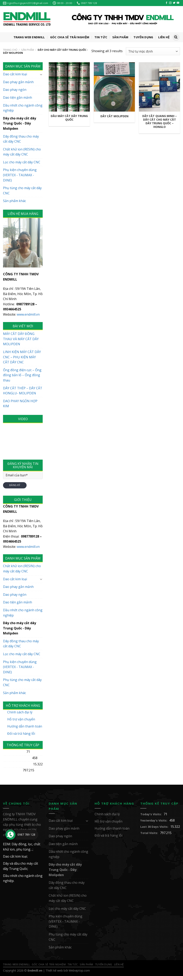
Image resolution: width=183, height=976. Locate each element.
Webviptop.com (79, 970)
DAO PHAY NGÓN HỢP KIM (20, 403)
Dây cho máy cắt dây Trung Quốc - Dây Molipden (19, 123)
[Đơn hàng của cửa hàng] (153, 51)
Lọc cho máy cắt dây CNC (21, 162)
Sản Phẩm (120, 37)
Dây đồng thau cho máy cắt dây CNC (21, 139)
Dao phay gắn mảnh (18, 82)
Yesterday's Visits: (16, 758)
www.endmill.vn (28, 314)
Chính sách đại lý (19, 712)
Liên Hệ (164, 37)
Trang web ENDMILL (29, 37)
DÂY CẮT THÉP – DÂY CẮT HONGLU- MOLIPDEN (22, 391)
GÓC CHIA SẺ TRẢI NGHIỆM (69, 37)
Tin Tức (100, 37)
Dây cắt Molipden (114, 116)
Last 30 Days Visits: (17, 764)
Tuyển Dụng (143, 37)
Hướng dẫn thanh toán (24, 726)
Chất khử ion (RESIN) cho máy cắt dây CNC (22, 152)
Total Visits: (12, 770)
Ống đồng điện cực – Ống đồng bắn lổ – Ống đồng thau (22, 375)
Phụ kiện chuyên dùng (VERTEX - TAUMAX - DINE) (20, 175)
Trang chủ (10, 50)
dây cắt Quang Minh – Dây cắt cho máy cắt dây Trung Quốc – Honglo (159, 121)
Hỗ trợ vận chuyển (21, 719)
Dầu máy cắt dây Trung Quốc (69, 117)
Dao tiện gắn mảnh (17, 97)
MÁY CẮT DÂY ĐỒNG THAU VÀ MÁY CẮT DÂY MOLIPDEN (21, 339)
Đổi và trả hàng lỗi (21, 733)
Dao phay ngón (14, 89)
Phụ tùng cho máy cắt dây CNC (22, 190)
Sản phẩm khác (14, 201)
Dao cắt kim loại (15, 74)
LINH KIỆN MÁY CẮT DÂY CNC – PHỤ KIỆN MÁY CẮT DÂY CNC (22, 357)
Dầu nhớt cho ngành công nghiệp (22, 108)
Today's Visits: (13, 752)
